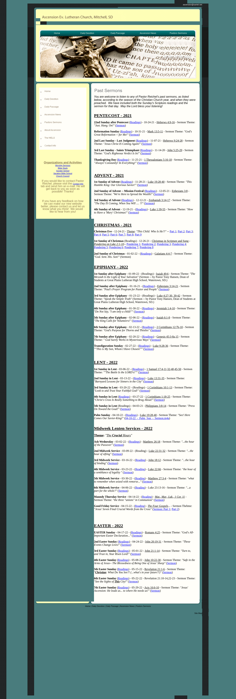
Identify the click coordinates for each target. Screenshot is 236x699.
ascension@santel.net (192, 5)
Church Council (62, 176)
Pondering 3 (164, 244)
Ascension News (127, 606)
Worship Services (62, 165)
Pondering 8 (147, 247)
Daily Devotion (98, 606)
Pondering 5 (101, 247)
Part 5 (105, 234)
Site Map (198, 613)
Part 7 (122, 234)
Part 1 (173, 231)
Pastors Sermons (143, 606)
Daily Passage (112, 606)
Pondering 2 (148, 244)
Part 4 (97, 234)
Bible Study (63, 168)
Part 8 (130, 234)
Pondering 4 (179, 244)
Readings (135, 122)
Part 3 (189, 231)
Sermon (120, 125)
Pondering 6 (116, 247)
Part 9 (138, 234)
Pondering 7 (131, 247)
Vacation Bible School (62, 173)
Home (87, 606)
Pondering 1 (133, 244)
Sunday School (62, 171)
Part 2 (181, 231)
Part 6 (113, 234)
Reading (140, 460)
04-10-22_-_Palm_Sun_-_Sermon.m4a (147, 418)
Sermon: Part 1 (161, 509)
